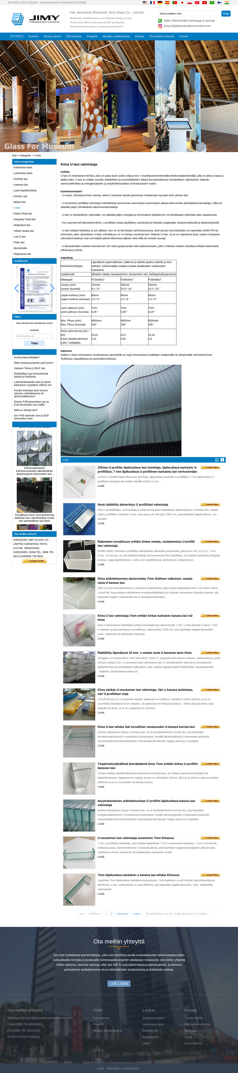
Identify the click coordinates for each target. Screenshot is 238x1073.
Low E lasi (19, 236)
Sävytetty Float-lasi (25, 219)
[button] (111, 149)
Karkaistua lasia (23, 167)
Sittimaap (190, 1030)
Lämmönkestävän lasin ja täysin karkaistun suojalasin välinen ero (33, 385)
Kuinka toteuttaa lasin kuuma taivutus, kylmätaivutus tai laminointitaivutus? (31, 395)
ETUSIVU (16, 36)
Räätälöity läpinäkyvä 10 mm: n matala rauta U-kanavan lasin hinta (145, 652)
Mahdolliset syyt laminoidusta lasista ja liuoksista (31, 377)
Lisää (101, 485)
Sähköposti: (15, 1018)
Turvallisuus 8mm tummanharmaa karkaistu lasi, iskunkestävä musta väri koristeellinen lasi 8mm (34, 519)
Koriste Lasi (20, 196)
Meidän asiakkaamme (116, 36)
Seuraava (122, 913)
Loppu (136, 913)
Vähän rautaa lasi (24, 230)
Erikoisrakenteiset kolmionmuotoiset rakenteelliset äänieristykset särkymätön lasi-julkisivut (34, 472)
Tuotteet (33, 36)
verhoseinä (199, 354)
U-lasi (17, 207)
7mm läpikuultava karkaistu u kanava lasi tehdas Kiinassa (138, 875)
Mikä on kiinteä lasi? (26, 411)
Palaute (139, 36)
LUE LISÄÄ (119, 984)
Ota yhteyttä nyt (34, 560)
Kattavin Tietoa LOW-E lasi (29, 369)
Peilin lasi (19, 242)
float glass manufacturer (123, 1068)
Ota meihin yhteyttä (161, 36)
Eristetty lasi (21, 178)
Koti (14, 155)
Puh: (10, 1030)
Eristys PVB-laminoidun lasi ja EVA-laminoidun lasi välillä (31, 405)
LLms (188, 1037)
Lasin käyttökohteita (25, 190)
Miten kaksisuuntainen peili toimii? (34, 364)
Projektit (92, 36)
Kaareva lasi (21, 184)
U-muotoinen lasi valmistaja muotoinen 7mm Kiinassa (136, 838)
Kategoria (25, 155)
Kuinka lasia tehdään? (27, 359)
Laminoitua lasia (23, 173)
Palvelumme (74, 36)
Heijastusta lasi (22, 253)
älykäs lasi (20, 201)
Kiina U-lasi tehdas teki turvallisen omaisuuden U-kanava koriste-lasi (146, 726)
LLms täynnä (193, 1043)
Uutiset (183, 36)
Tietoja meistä (52, 36)
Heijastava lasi (22, 225)
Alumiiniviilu (20, 248)
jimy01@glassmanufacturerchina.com (187, 25)
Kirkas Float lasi (23, 213)
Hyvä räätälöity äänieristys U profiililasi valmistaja (133, 504)
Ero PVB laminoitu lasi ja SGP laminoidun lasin (31, 419)
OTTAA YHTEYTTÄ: (20, 1037)
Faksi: (11, 1024)
